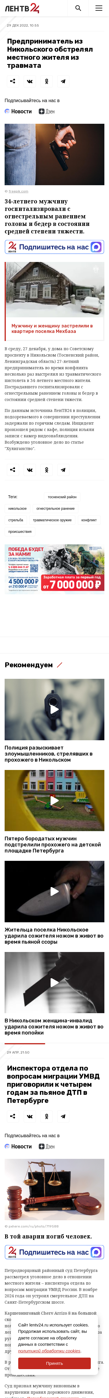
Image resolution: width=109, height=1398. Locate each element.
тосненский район (62, 497)
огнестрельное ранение (55, 509)
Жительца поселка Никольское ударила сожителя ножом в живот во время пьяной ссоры (54, 936)
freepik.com (18, 191)
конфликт (89, 520)
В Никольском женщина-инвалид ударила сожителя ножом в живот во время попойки (54, 1027)
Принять (54, 1363)
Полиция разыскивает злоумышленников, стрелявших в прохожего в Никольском (49, 754)
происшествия (20, 532)
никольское (17, 509)
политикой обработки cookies (49, 1350)
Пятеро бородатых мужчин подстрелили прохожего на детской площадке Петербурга (53, 845)
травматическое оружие (52, 520)
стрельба (15, 520)
